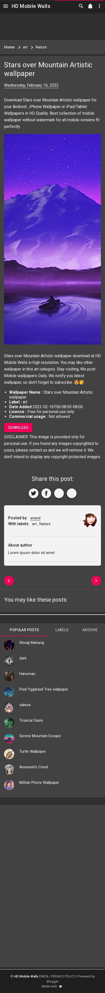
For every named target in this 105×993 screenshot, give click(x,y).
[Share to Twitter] (33, 493)
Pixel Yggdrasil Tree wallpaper (43, 689)
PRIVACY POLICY (63, 976)
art (36, 369)
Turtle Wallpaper (32, 751)
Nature (45, 524)
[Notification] (90, 6)
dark (22, 658)
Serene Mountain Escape (40, 736)
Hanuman (27, 673)
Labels (61, 630)
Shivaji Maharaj (31, 642)
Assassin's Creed (33, 767)
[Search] (81, 6)
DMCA (44, 976)
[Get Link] (59, 493)
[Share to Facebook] (46, 493)
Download (18, 428)
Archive (90, 630)
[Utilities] (99, 6)
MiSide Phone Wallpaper (39, 782)
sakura (25, 705)
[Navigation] (5, 6)
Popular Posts (24, 630)
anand (35, 518)
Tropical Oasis (31, 720)
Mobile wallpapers (20, 375)
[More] (72, 493)
